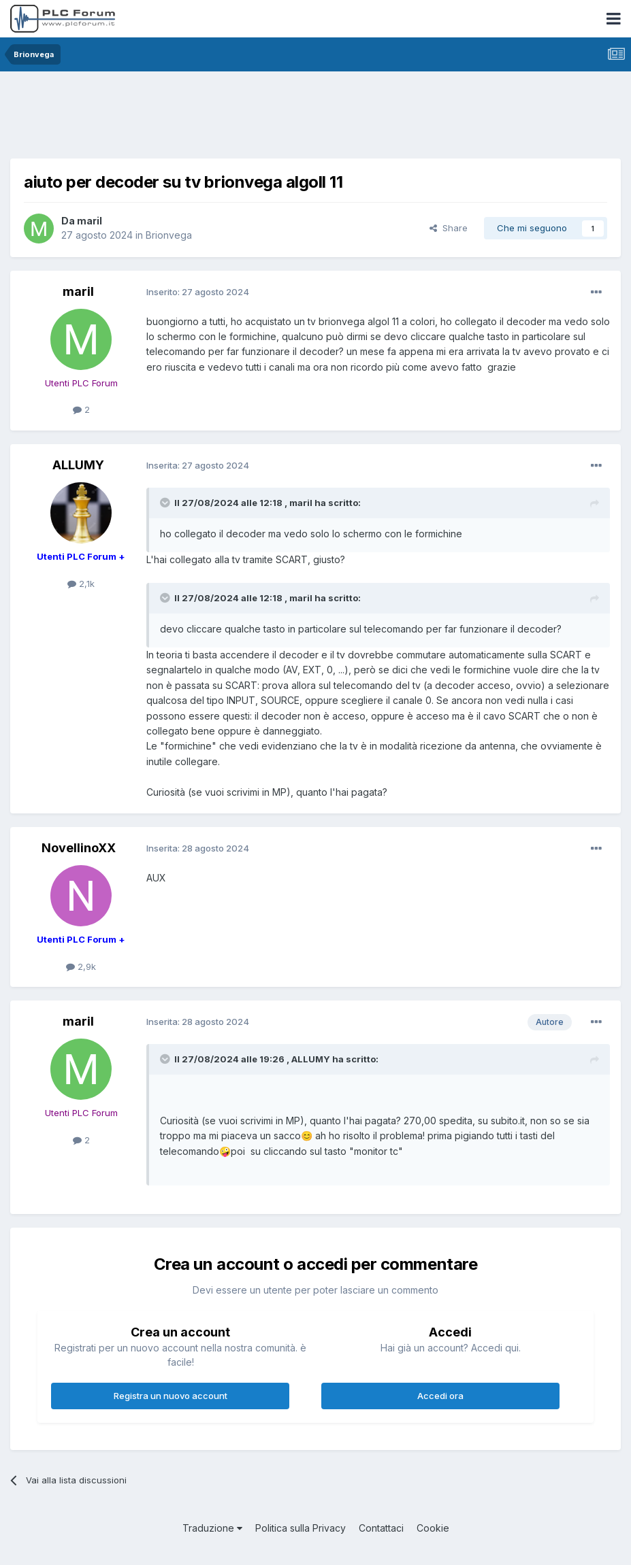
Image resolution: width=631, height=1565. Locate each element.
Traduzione (212, 1528)
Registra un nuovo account (170, 1395)
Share (449, 227)
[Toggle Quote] (166, 502)
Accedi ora (440, 1395)
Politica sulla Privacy (300, 1528)
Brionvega (169, 235)
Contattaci (381, 1528)
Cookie (433, 1528)
